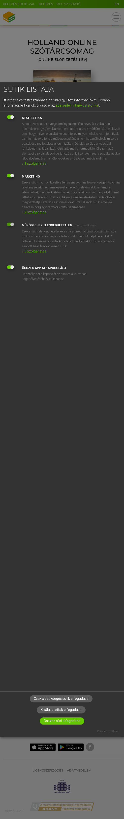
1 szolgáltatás (34, 163)
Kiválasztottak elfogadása (61, 710)
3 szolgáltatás (34, 251)
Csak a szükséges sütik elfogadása (61, 699)
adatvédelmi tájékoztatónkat (77, 105)
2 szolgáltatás (34, 212)
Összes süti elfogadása (62, 721)
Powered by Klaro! (108, 731)
